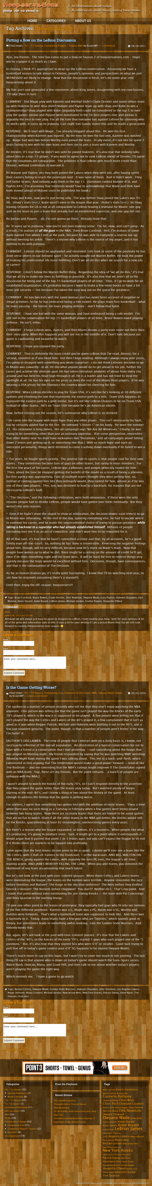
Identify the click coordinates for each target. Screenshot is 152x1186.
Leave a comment (37, 696)
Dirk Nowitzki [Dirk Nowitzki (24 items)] (130, 1110)
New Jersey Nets (72, 993)
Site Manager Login (110, 1183)
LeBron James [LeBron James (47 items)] (129, 1128)
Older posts (14, 1049)
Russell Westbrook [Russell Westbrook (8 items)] (111, 1165)
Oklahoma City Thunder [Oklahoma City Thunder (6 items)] (112, 1154)
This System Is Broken (65, 1100)
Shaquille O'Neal (112, 601)
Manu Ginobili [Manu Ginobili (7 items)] (108, 1140)
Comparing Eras (53, 693)
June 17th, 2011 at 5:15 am (19, 615)
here (35, 202)
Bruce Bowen (40, 597)
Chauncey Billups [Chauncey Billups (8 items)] (111, 1100)
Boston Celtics (23, 989)
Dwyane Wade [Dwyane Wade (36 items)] (116, 1118)
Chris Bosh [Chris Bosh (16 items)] (126, 1100)
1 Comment (108, 46)
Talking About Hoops (110, 693)
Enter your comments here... (34, 663)
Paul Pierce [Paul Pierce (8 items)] (126, 1158)
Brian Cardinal (23, 597)
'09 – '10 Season (13, 1089)
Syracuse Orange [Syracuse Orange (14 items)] (125, 1172)
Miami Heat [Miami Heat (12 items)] (122, 1140)
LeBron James (57, 601)
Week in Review (15, 1096)
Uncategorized (12, 1136)
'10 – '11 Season (13, 1100)
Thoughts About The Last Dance (70, 1104)
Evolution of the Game (77, 693)
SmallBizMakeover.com (140, 1183)
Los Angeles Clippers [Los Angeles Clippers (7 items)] (112, 1133)
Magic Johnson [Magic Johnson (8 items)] (137, 1136)
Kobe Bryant (41, 601)
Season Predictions (17, 1093)
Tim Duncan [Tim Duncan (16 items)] (111, 1175)
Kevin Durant (25, 601)
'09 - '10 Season (33, 693)
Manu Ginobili (34, 993)
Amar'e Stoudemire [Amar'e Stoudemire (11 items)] (127, 1089)
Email (5, 648)
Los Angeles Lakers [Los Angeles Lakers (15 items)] (116, 1136)
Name (5, 639)
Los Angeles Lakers (128, 989)
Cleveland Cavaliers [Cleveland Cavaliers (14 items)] (131, 1104)
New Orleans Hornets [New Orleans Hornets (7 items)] (112, 1147)
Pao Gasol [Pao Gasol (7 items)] (126, 1154)
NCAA (8, 1118)
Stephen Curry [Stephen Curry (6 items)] (132, 1169)
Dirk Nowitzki (74, 597)
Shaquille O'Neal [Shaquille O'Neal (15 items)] (114, 1168)
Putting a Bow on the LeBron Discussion (41, 40)
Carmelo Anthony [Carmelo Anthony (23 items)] (117, 1096)
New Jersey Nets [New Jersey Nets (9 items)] (130, 1143)
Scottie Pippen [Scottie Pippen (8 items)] (127, 1165)
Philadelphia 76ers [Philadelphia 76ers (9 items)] (112, 1161)
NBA (80, 46)
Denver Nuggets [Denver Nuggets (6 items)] (121, 1107)
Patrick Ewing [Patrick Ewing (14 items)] (111, 1158)
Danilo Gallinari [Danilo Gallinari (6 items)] (109, 1107)
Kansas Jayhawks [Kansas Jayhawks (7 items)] (110, 1122)
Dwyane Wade (91, 597)
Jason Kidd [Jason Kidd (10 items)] (136, 1118)
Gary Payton (107, 597)
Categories (56, 21)
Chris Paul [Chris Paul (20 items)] (110, 1103)
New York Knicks (92, 993)
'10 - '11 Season (33, 46)
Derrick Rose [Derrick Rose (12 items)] (110, 1111)
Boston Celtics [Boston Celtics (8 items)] (109, 1093)
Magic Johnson (16, 993)
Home (32, 21)
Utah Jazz (23, 996)
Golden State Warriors (62, 989)
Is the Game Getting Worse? (31, 687)
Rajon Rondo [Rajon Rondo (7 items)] (127, 1161)
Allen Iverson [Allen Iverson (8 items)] (109, 1089)
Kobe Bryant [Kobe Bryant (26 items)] (128, 1125)
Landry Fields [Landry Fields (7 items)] (108, 1129)
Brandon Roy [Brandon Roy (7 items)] (122, 1093)
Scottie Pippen (93, 601)
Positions (12, 1132)
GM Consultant (12, 1111)
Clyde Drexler (57, 597)
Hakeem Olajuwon (126, 597)
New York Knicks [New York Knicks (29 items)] (118, 1150)
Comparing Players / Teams (60, 46)
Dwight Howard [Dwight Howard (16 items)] (113, 1114)
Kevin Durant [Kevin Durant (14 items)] (126, 1122)
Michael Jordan (75, 601)
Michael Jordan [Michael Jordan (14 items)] (112, 1143)
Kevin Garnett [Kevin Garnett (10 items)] (110, 1125)
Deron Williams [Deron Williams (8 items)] (136, 1107)
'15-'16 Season (12, 1103)
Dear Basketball (61, 1107)
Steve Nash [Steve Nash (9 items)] (108, 1172)
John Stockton (107, 989)
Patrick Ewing (111, 993)
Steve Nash (126, 993)
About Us (83, 21)
